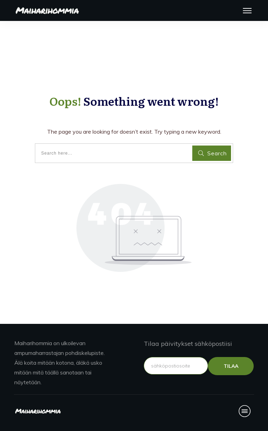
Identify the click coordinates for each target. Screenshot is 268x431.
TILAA (231, 366)
